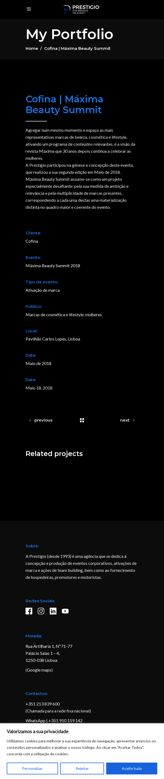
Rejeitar (82, 768)
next (125, 420)
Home (32, 48)
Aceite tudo (132, 768)
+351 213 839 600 (43, 703)
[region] (82, 751)
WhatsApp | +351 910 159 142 (54, 720)
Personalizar (32, 768)
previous (43, 420)
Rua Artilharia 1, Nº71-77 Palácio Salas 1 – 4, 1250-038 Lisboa (49, 653)
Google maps (39, 669)
